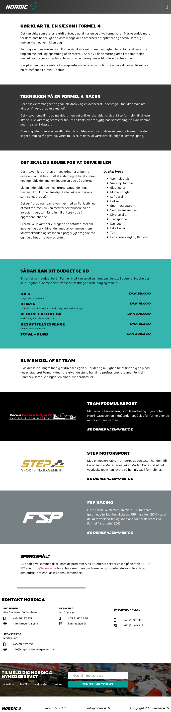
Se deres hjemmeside (110, 429)
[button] (166, 6)
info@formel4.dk (44, 568)
